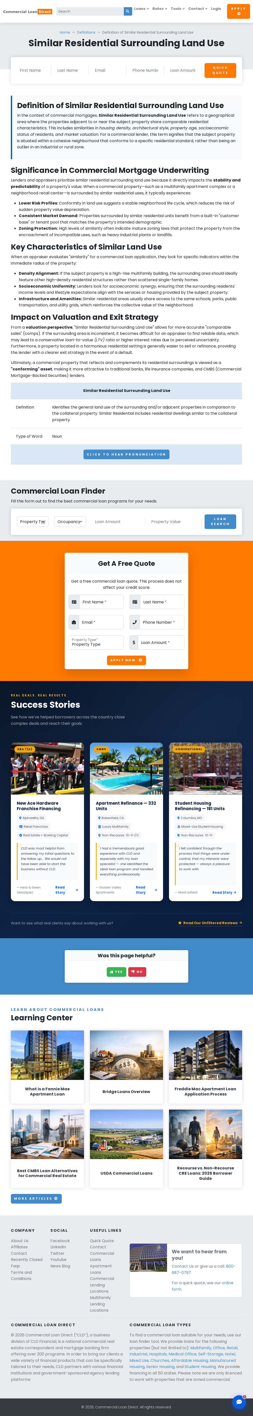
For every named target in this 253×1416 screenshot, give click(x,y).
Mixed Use (139, 1360)
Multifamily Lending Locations (100, 1304)
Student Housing (200, 1367)
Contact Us (183, 1266)
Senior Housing (160, 1367)
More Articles (36, 1198)
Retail (232, 1348)
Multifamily (200, 1348)
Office (219, 1348)
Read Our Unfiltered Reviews (210, 922)
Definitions (86, 32)
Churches (159, 1360)
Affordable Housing (189, 1360)
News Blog (60, 1266)
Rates (158, 8)
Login (216, 8)
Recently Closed (26, 1259)
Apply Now (126, 660)
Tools (176, 8)
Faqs (15, 1266)
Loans (139, 8)
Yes (116, 972)
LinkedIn (58, 1247)
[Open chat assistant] (239, 1402)
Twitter (57, 1253)
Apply (238, 10)
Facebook (60, 1241)
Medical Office (182, 1354)
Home (65, 32)
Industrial (138, 1354)
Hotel (230, 1354)
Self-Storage (210, 1354)
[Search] (90, 11)
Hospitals (158, 1354)
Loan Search (220, 521)
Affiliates (19, 1247)
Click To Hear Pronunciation (127, 454)
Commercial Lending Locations (102, 1285)
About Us (19, 1241)
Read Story (66, 890)
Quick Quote (220, 70)
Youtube (58, 1259)
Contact (196, 8)
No (137, 972)
